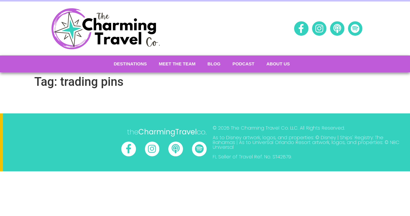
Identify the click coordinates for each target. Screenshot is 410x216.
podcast (243, 63)
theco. (167, 132)
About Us (278, 63)
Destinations (130, 63)
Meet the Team (177, 63)
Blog (214, 63)
